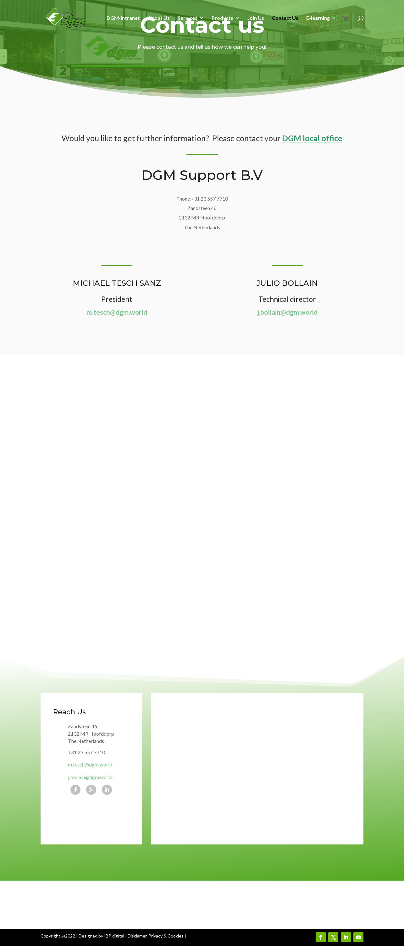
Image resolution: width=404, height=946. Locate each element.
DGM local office (312, 138)
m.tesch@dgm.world (116, 312)
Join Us (255, 18)
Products (222, 18)
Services (187, 18)
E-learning (318, 18)
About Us (159, 18)
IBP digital (114, 935)
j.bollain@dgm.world (287, 312)
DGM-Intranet (123, 18)
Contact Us (285, 18)
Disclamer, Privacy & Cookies (156, 935)
